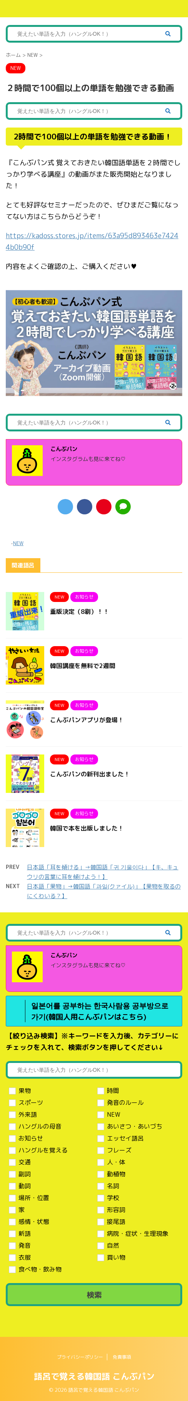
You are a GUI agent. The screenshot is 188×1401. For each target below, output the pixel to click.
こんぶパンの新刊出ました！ (90, 774)
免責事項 (122, 1357)
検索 (94, 1294)
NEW (18, 543)
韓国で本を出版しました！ (87, 828)
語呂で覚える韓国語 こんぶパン (94, 1376)
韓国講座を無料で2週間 (82, 666)
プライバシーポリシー (80, 1357)
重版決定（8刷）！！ (79, 611)
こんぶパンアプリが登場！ (87, 720)
